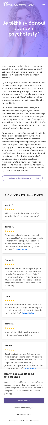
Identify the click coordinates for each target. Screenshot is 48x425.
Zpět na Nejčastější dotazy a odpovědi (23, 178)
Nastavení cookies (24, 414)
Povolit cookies (24, 401)
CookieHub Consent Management (28, 421)
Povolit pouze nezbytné (24, 408)
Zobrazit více (21, 249)
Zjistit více (8, 394)
